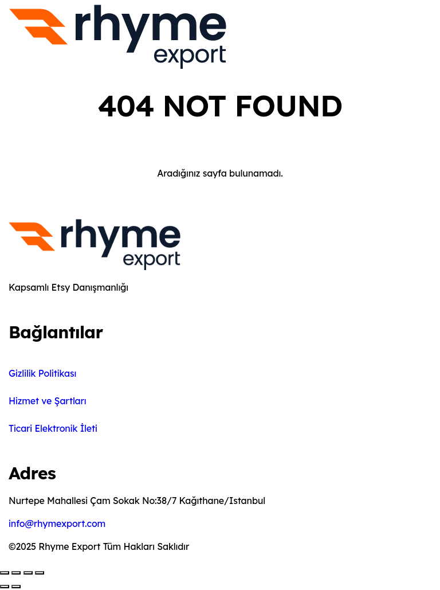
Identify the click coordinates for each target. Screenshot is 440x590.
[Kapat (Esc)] (39, 573)
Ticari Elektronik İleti (53, 428)
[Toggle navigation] (236, 39)
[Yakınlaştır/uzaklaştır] (4, 573)
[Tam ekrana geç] (16, 573)
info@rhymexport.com (57, 523)
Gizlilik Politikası (42, 373)
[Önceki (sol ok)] (4, 586)
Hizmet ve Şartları (48, 401)
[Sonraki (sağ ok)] (16, 586)
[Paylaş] (28, 573)
